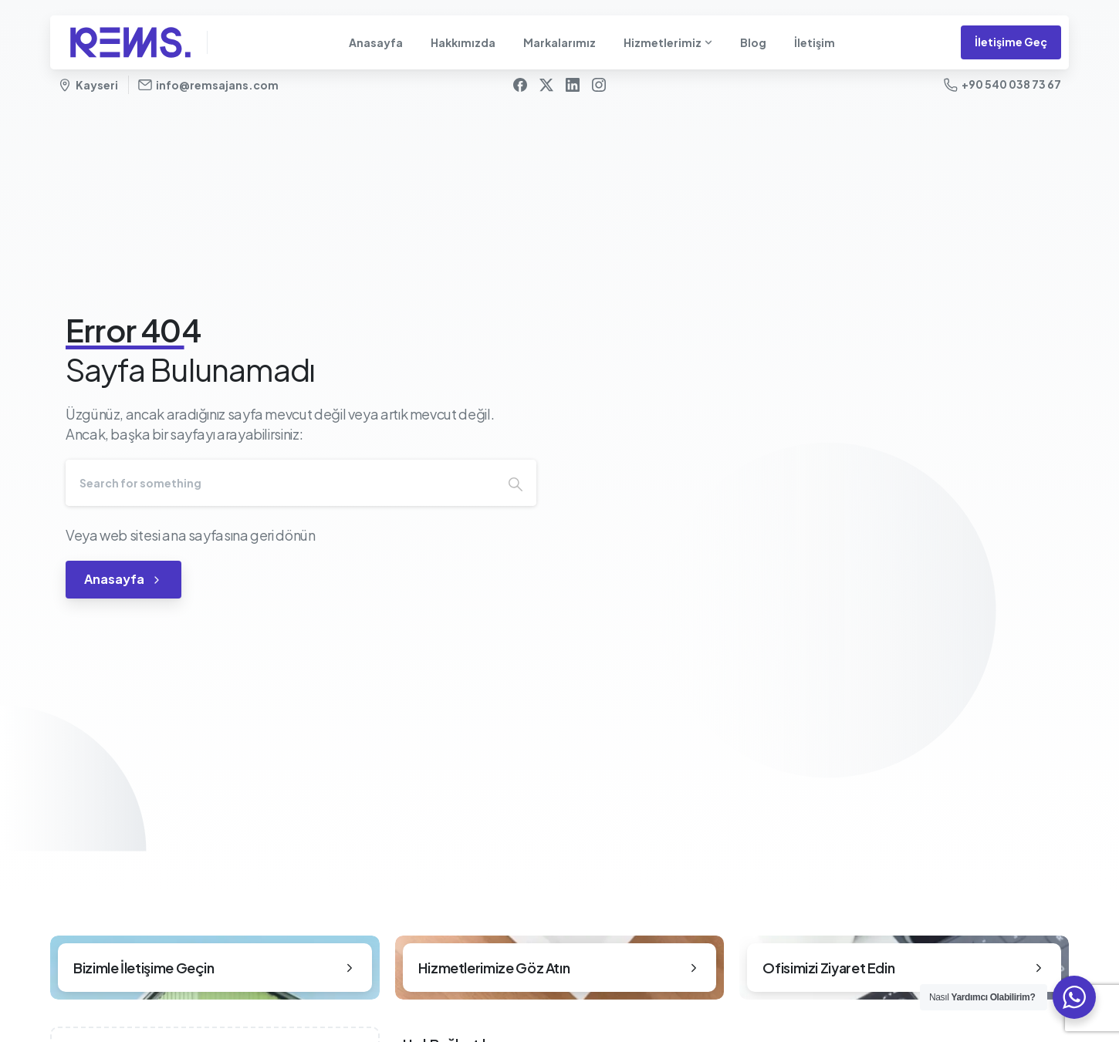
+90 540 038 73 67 (1002, 84)
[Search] (280, 483)
